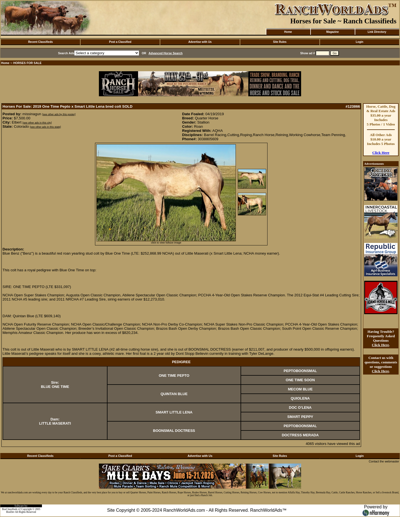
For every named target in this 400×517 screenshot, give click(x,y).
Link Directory (377, 31)
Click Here (380, 153)
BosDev (10, 512)
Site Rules (279, 41)
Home (288, 31)
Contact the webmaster (384, 461)
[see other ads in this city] (37, 122)
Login (359, 41)
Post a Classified (120, 41)
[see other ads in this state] (45, 126)
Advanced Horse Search (166, 53)
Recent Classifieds (40, 41)
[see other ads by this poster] (59, 114)
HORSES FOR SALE (27, 63)
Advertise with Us (200, 41)
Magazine (332, 31)
